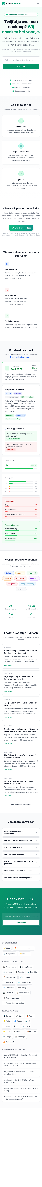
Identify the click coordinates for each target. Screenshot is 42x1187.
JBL (16, 1026)
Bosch (26, 1026)
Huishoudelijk (23, 993)
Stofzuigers (8, 982)
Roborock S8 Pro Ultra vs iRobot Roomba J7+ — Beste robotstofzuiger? (21, 1098)
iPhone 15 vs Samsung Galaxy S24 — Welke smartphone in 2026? (20, 1064)
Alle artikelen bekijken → (21, 804)
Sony (19, 1016)
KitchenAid (8, 1042)
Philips (7, 1021)
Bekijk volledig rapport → (21, 357)
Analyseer (21, 66)
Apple (30, 1016)
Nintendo (18, 1031)
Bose (6, 1026)
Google (7, 1037)
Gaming (22, 988)
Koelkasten (8, 988)
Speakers (25, 977)
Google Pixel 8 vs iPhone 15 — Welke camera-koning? (21, 1089)
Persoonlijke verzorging (13, 1003)
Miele (6, 1031)
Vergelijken (9, 954)
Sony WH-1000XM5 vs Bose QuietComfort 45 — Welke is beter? (20, 1056)
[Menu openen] (38, 3)
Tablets (20, 972)
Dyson (18, 1021)
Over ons (24, 954)
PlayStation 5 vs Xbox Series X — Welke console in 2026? (19, 1073)
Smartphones (26, 967)
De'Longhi (20, 1037)
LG (27, 1021)
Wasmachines (24, 982)
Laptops (7, 972)
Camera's (8, 993)
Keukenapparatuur (11, 998)
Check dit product (21, 228)
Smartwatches (9, 977)
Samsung (8, 1016)
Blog (7, 948)
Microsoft (31, 1031)
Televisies (32, 972)
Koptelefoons (9, 967)
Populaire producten (23, 948)
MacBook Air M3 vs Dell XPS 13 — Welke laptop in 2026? (19, 1081)
